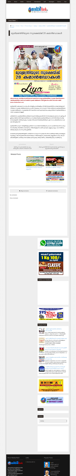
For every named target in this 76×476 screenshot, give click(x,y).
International (36, 1)
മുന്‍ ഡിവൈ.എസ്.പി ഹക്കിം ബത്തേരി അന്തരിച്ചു (46, 457)
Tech (64, 1)
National (28, 1)
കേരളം (34, 26)
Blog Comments (23, 178)
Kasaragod (50, 1)
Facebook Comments (52, 178)
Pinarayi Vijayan (27, 26)
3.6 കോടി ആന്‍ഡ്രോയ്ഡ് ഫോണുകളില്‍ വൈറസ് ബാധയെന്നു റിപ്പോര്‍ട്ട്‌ (56, 338)
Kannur (58, 1)
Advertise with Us (28, 452)
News (21, 26)
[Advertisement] (54, 429)
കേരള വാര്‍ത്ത (41, 26)
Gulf (44, 1)
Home (8, 1)
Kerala (21, 1)
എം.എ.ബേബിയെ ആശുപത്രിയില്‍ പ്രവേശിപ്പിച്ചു (46, 467)
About (14, 1)
